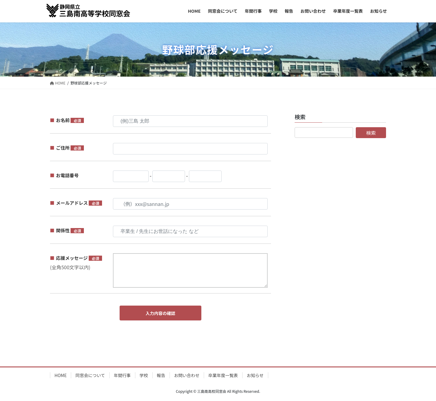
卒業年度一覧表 (223, 375)
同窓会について (90, 375)
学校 (144, 375)
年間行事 (122, 375)
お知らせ (255, 375)
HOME (60, 375)
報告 (161, 375)
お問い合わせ (187, 375)
